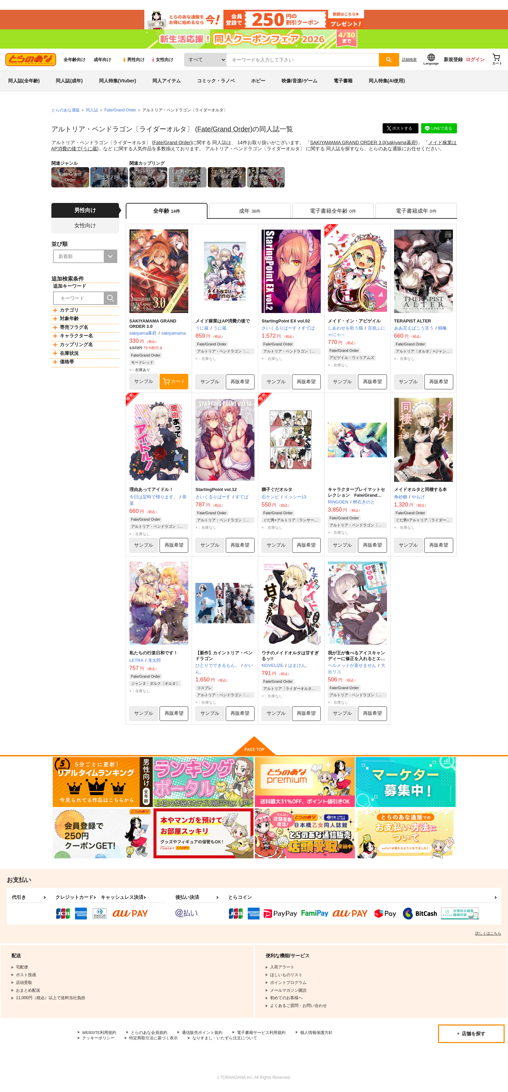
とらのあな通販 (65, 111)
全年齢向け (75, 61)
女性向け (162, 61)
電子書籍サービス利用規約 (261, 1035)
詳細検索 (409, 61)
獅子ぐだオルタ (277, 491)
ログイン (475, 61)
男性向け (133, 61)
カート (174, 383)
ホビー (258, 82)
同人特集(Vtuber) (117, 82)
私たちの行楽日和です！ (153, 655)
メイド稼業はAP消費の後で (222, 322)
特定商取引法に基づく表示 (153, 1040)
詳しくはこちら (488, 936)
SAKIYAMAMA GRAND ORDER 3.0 (348, 144)
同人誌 (92, 111)
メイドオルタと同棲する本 (420, 491)
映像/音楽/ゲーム (299, 82)
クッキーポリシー (98, 1040)
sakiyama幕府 (402, 144)
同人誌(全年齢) (24, 82)
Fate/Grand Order (224, 130)
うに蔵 (95, 150)
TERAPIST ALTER (412, 322)
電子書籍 (343, 82)
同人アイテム (166, 82)
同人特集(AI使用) (387, 82)
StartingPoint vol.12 (216, 491)
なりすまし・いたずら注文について (224, 1040)
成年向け (102, 61)
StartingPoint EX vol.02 (286, 322)
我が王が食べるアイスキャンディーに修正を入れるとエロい (356, 661)
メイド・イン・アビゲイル (354, 322)
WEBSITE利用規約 (99, 1035)
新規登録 (453, 61)
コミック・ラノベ (216, 82)
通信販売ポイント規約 (202, 1035)
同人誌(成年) (69, 82)
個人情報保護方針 (316, 1035)
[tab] (250, 212)
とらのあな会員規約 (149, 1035)
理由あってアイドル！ (151, 491)
